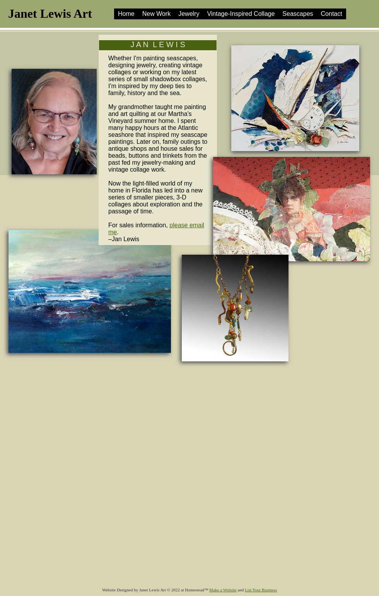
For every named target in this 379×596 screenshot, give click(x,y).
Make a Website (222, 589)
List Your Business (261, 589)
